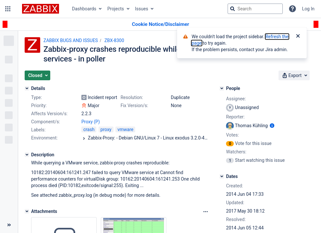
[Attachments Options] (205, 212)
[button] (7, 8)
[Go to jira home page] (40, 8)
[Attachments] (27, 211)
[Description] (27, 154)
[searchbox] (255, 9)
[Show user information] (272, 125)
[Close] (298, 36)
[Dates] (222, 176)
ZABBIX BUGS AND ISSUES (70, 40)
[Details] (27, 88)
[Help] (292, 9)
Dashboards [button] (84, 8)
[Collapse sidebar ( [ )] (9, 225)
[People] (222, 88)
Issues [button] (141, 8)
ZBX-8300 (114, 40)
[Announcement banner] (160, 24)
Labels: (38, 129)
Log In (308, 8)
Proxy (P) (90, 121)
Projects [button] (115, 8)
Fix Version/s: (134, 105)
